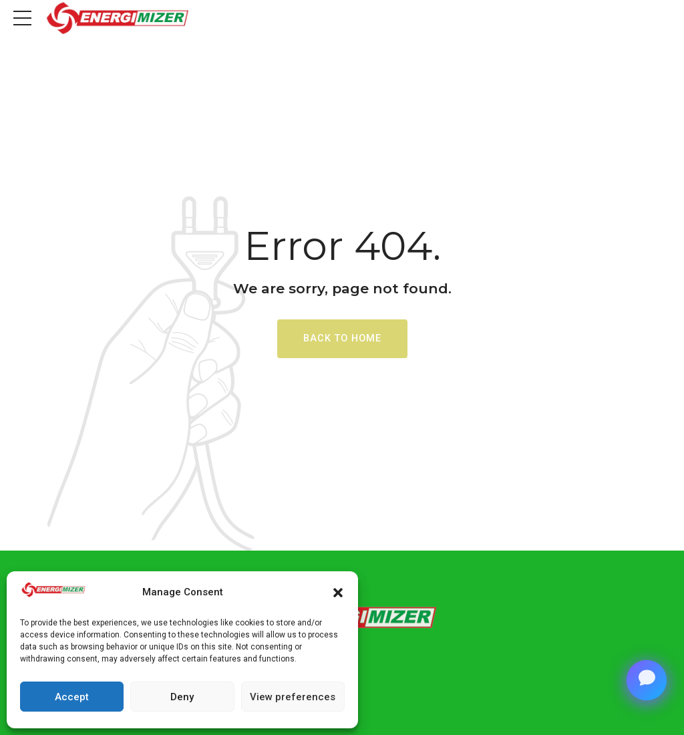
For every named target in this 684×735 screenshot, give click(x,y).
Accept (72, 697)
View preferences (292, 697)
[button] (338, 592)
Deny (182, 697)
